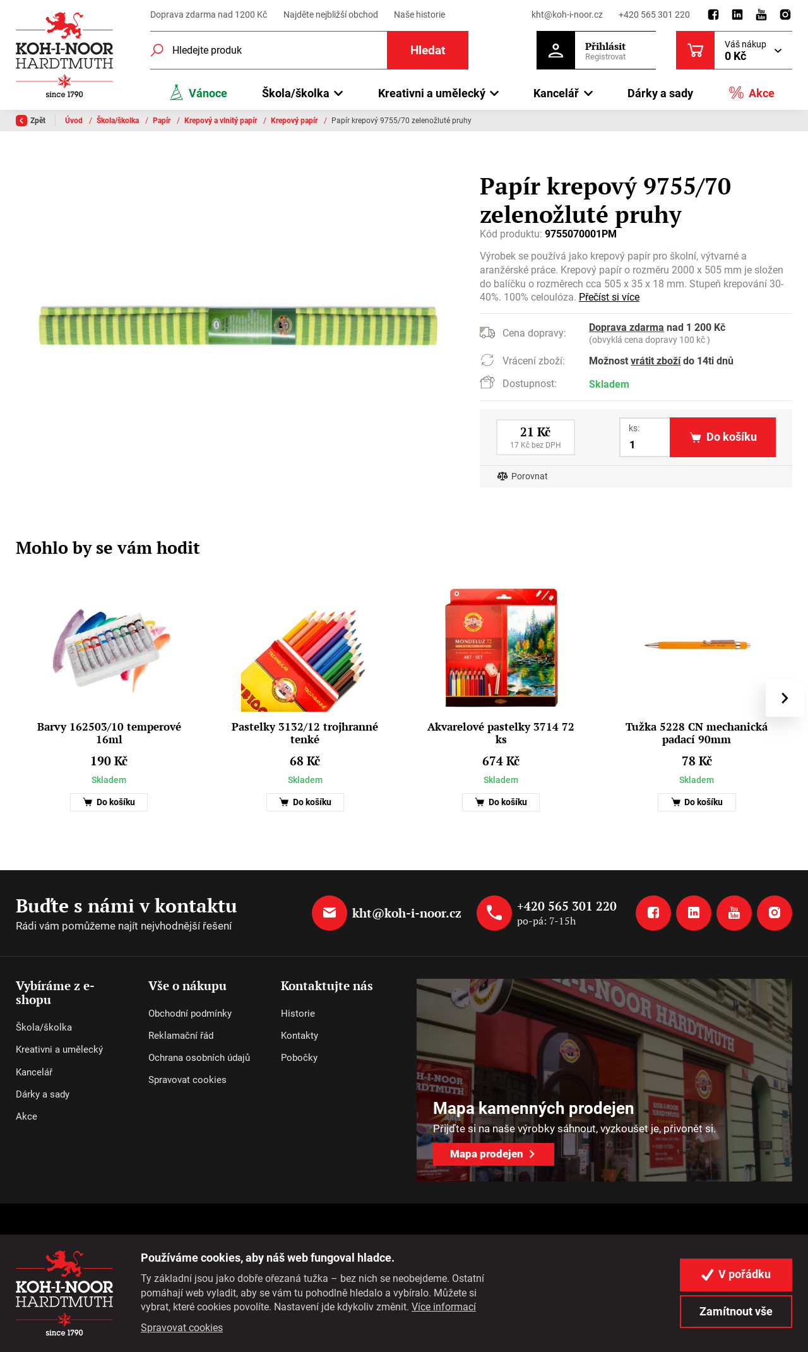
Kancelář (34, 1072)
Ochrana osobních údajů (199, 1057)
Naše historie (419, 14)
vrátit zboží (655, 361)
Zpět (30, 120)
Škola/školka (119, 120)
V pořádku (736, 1274)
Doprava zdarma (626, 327)
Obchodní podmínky (190, 1013)
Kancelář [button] (556, 93)
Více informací (444, 1307)
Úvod (75, 120)
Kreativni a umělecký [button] (431, 93)
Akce (751, 92)
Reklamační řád (180, 1035)
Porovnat (529, 476)
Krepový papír (295, 120)
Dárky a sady (660, 93)
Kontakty (299, 1035)
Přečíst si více (609, 297)
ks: (634, 428)
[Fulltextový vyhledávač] (309, 50)
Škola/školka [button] (296, 93)
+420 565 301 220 (654, 14)
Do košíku (109, 802)
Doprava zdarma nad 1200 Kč (208, 14)
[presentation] (785, 698)
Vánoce (197, 92)
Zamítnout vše (736, 1311)
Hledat (427, 50)
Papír (162, 120)
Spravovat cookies (187, 1080)
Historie (298, 1013)
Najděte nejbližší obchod (330, 14)
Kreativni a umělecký (59, 1049)
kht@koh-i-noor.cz (567, 14)
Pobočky (299, 1057)
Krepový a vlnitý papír (221, 120)
